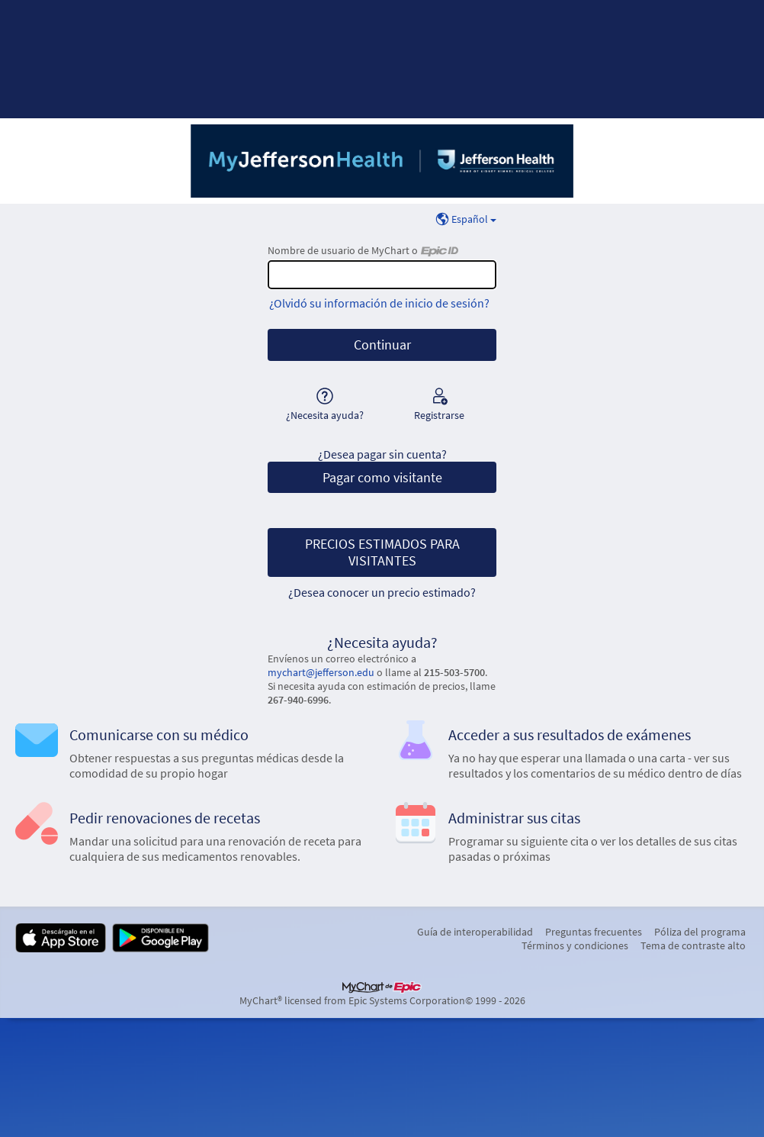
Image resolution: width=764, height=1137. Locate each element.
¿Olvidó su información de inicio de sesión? (379, 303)
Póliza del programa (700, 932)
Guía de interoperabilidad (475, 932)
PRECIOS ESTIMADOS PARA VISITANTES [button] (382, 552)
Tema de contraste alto (693, 945)
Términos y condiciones (575, 945)
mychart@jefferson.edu (321, 672)
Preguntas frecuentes (593, 932)
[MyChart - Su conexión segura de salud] (382, 161)
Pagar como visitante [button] (382, 477)
